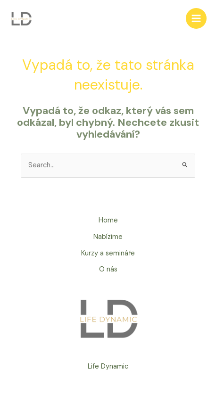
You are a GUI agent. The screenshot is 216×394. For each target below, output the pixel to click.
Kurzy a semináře (108, 253)
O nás (108, 269)
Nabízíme (108, 236)
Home (108, 220)
